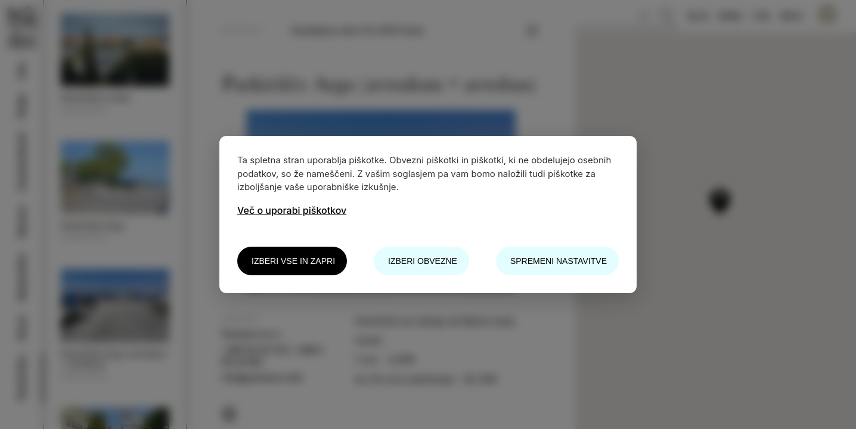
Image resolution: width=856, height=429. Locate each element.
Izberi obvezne (422, 261)
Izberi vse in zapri (293, 261)
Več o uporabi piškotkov (291, 210)
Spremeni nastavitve (558, 261)
